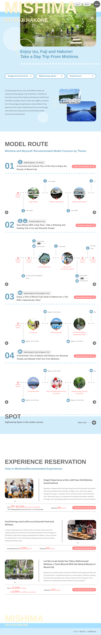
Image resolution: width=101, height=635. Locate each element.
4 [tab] (21, 501)
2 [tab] (17, 501)
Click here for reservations (83, 508)
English (77, 4)
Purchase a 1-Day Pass (85, 225)
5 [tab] (23, 501)
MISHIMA (40, 13)
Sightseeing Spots (47, 76)
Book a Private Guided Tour (83, 166)
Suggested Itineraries (18, 76)
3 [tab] (19, 501)
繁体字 (87, 4)
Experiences (75, 76)
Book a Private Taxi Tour (84, 297)
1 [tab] (15, 501)
